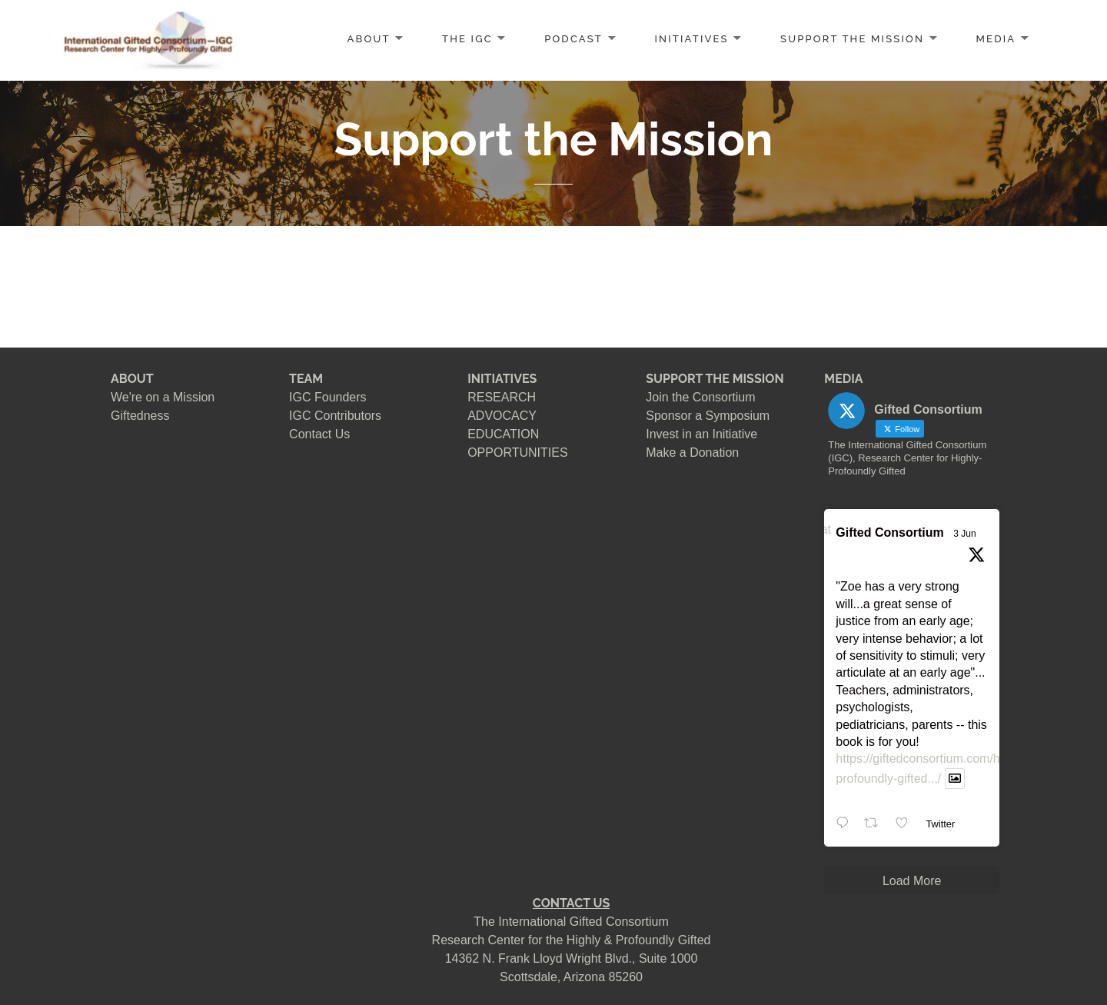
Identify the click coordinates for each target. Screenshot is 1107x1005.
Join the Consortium (700, 397)
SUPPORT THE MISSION (714, 378)
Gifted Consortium (889, 532)
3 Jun (964, 533)
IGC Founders (327, 397)
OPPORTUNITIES (517, 452)
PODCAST (573, 39)
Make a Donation (692, 452)
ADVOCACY (502, 415)
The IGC (467, 39)
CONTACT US (571, 903)
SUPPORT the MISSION (852, 39)
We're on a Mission (162, 397)
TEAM (306, 378)
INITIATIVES (691, 39)
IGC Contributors (335, 415)
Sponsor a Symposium (708, 415)
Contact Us (319, 434)
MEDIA (996, 39)
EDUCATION (503, 434)
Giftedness (140, 415)
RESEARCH (501, 397)
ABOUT (369, 39)
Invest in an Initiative (701, 434)
